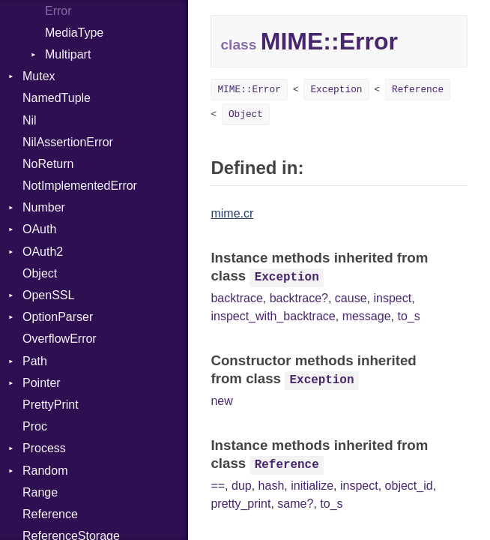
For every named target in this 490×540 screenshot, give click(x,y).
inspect (392, 298)
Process (44, 448)
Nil (29, 120)
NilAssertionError (67, 142)
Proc (34, 426)
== (218, 485)
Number (43, 207)
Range (40, 492)
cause (351, 298)
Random (44, 470)
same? (295, 503)
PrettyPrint (50, 404)
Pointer (41, 382)
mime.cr (232, 213)
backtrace (236, 298)
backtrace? (299, 298)
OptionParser (57, 316)
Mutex (38, 76)
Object (39, 273)
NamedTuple (56, 98)
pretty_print (240, 503)
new (221, 400)
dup (242, 485)
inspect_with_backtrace (273, 316)
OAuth (39, 229)
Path (34, 361)
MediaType (74, 32)
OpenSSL (48, 295)
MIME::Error (248, 89)
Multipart (68, 54)
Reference (50, 514)
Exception (336, 89)
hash (271, 485)
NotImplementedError (79, 185)
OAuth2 (42, 251)
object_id (409, 485)
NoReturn (47, 164)
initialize (312, 485)
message (366, 316)
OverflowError (59, 338)
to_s (408, 316)
